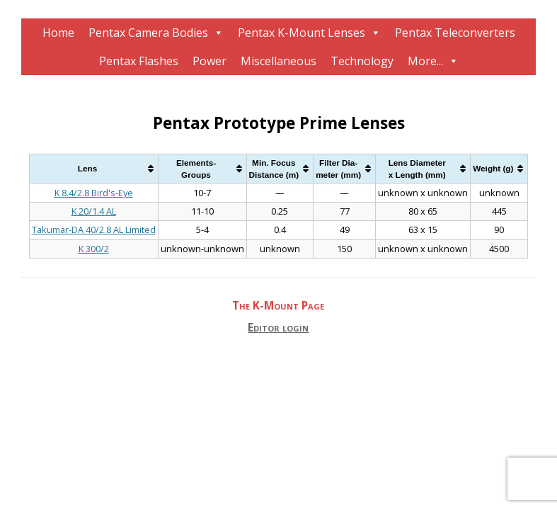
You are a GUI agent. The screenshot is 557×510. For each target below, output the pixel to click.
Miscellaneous (278, 61)
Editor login (278, 327)
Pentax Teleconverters (455, 32)
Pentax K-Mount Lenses (301, 32)
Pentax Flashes (138, 61)
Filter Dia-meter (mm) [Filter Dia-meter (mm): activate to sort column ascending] (338, 169)
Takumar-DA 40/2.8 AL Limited (94, 229)
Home (58, 32)
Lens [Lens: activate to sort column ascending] (87, 168)
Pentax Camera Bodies (148, 32)
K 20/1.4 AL (93, 211)
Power (209, 61)
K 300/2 (94, 248)
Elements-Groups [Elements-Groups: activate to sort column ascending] (196, 169)
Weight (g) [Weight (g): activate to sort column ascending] (493, 168)
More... (425, 61)
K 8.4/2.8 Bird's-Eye (93, 192)
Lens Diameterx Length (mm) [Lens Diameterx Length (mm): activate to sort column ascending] (417, 169)
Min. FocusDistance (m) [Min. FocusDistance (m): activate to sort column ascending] (274, 169)
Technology (362, 61)
